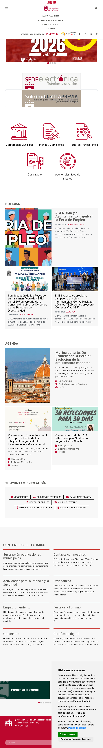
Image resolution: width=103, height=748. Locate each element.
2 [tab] (50, 63)
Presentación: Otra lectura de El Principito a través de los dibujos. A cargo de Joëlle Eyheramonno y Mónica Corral (27, 441)
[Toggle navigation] (6, 8)
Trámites (52, 29)
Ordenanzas (62, 581)
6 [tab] (50, 702)
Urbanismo (11, 634)
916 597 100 (52, 34)
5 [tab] (48, 702)
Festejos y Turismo (67, 607)
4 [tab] (55, 63)
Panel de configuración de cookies (76, 739)
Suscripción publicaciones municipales (22, 556)
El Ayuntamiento (51, 16)
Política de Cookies (77, 728)
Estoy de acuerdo (68, 734)
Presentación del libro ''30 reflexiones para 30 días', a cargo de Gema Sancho (71, 439)
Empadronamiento (16, 607)
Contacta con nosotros (70, 554)
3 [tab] (53, 63)
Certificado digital (66, 634)
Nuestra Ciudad (51, 24)
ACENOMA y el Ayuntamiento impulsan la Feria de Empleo (74, 216)
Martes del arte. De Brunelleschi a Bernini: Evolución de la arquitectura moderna (73, 358)
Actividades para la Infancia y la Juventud (26, 582)
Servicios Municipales (51, 20)
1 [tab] (48, 63)
